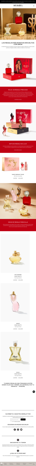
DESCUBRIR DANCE (18, 149)
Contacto (30, 463)
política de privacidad (17, 421)
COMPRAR (15, 178)
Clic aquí (22, 2)
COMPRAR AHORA (18, 99)
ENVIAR (23, 419)
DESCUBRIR (20, 178)
